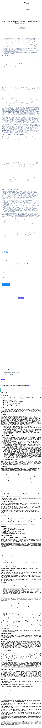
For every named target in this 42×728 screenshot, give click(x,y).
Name (3, 276)
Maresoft (29, 386)
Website (3, 281)
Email (3, 278)
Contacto (27, 9)
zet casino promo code (9, 132)
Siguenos (21, 299)
